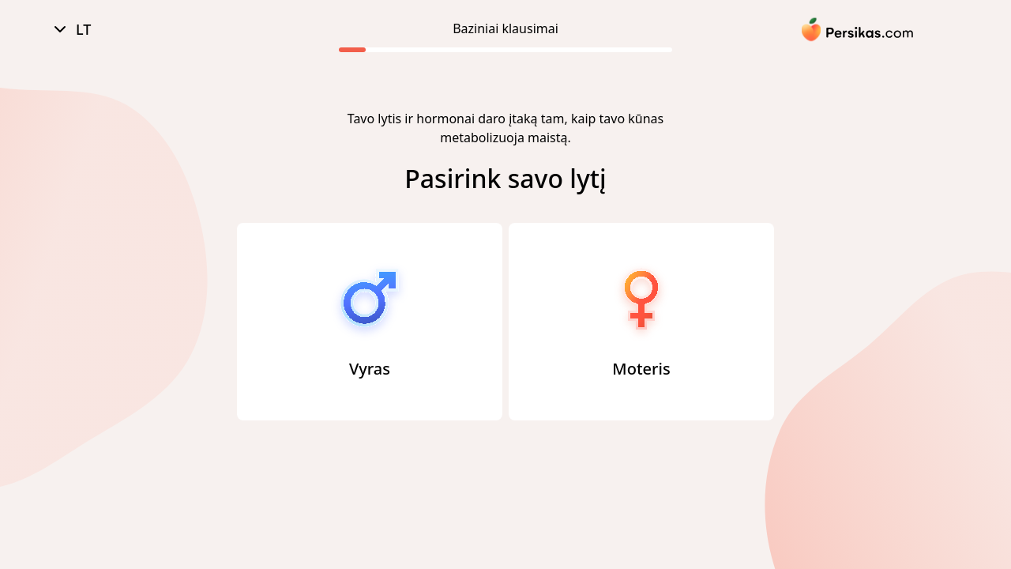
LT (71, 30)
